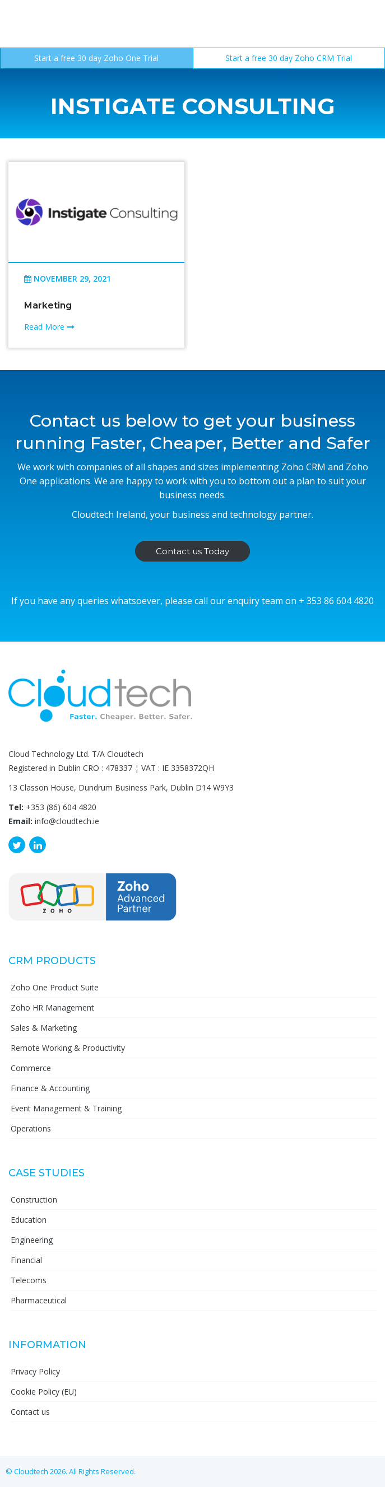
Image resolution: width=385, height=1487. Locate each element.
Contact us (30, 1411)
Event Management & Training (66, 1108)
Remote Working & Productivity (68, 1047)
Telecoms (29, 1280)
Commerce (31, 1068)
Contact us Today (192, 551)
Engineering (32, 1240)
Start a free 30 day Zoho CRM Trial (288, 58)
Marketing (48, 305)
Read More (49, 326)
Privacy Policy (35, 1371)
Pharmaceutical (39, 1300)
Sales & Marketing (44, 1027)
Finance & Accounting (50, 1088)
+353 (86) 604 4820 (61, 807)
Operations (31, 1128)
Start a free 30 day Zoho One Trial (96, 58)
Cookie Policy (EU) (44, 1391)
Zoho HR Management (52, 1007)
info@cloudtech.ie (67, 821)
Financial (26, 1260)
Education (29, 1219)
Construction (34, 1199)
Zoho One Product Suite (55, 987)
